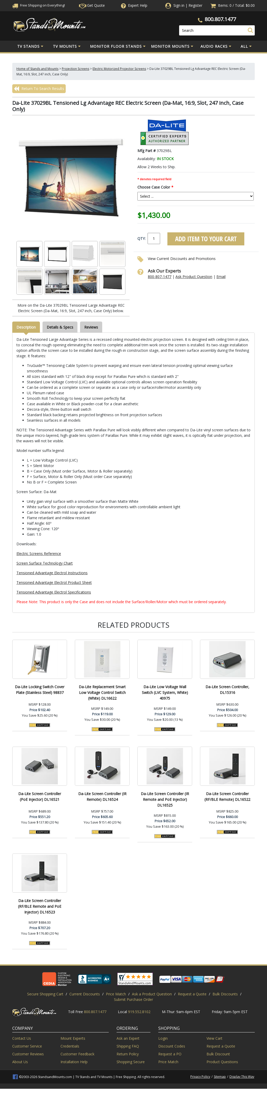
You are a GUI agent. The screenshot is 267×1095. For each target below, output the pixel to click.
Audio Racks (216, 46)
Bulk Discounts (225, 993)
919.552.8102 (139, 1011)
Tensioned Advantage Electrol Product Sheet (54, 582)
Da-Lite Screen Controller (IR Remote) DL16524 (102, 796)
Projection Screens (75, 68)
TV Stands (30, 46)
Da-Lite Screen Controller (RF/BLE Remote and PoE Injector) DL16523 (39, 906)
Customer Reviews (28, 1053)
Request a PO (169, 1053)
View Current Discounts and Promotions (182, 258)
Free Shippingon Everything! (38, 5)
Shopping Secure (131, 1061)
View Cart (214, 1038)
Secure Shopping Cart (45, 993)
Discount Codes (171, 1046)
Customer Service (27, 1046)
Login (163, 1038)
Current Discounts (84, 993)
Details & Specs (60, 327)
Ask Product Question (193, 276)
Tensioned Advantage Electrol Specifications (53, 592)
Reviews (91, 327)
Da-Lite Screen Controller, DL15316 (227, 689)
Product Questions (222, 1061)
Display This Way (241, 1076)
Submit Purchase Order (133, 999)
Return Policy (128, 1053)
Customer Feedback (77, 1053)
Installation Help (74, 1061)
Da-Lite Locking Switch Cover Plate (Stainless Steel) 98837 (39, 689)
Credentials (69, 1046)
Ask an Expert (128, 1038)
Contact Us (21, 1038)
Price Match (116, 993)
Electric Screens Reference (38, 553)
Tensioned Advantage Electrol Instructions (52, 572)
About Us (20, 1061)
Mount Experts (72, 1038)
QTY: (141, 238)
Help (133, 5)
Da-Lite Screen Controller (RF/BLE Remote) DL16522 (227, 796)
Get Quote (92, 5)
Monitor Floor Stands (118, 46)
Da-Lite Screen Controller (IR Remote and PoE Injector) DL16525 (165, 799)
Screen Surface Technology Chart (44, 563)
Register (195, 5)
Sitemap (220, 1076)
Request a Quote (192, 993)
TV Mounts (67, 46)
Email (221, 276)
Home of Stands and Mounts (37, 68)
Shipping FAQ (128, 1046)
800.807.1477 (220, 19)
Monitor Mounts (172, 46)
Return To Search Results (39, 89)
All (246, 46)
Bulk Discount (218, 1053)
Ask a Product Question (152, 993)
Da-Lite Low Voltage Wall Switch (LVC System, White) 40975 (165, 692)
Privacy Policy (200, 1076)
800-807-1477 (159, 276)
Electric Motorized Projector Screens (119, 68)
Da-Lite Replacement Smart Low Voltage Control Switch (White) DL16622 (102, 692)
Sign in (178, 5)
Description (26, 327)
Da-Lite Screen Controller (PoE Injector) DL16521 (39, 796)
